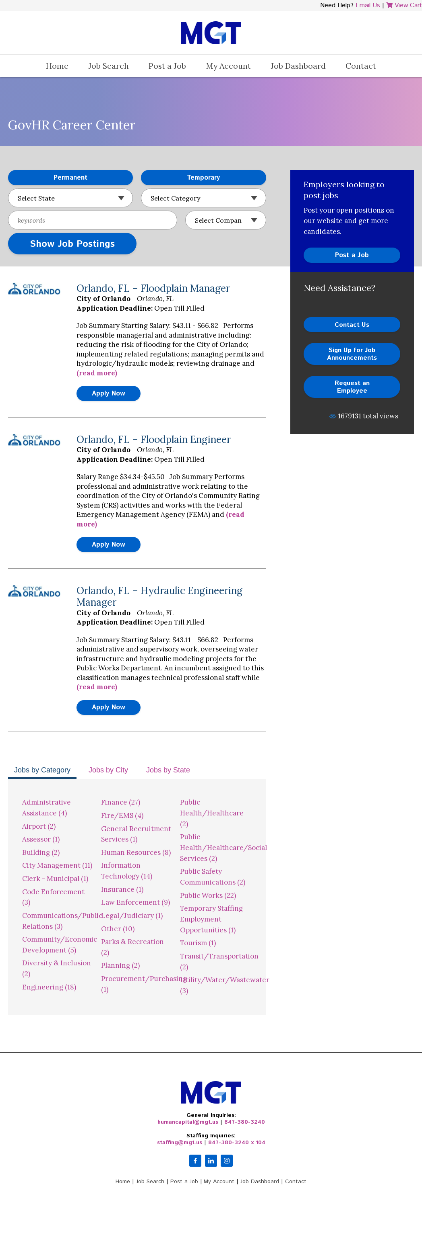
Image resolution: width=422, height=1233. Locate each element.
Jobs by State (168, 770)
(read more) (97, 373)
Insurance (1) (122, 889)
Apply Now (108, 393)
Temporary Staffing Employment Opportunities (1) (211, 919)
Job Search (108, 66)
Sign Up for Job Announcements (352, 354)
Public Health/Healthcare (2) (212, 813)
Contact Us (352, 325)
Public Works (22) (208, 895)
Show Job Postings (72, 244)
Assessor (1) (41, 839)
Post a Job (167, 66)
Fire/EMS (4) (122, 815)
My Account (228, 66)
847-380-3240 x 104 (236, 1143)
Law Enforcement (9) (135, 902)
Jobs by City (108, 770)
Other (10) (117, 928)
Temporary (180, 177)
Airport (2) (39, 826)
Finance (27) (120, 802)
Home (57, 66)
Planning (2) (120, 965)
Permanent (47, 177)
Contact (360, 66)
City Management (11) (57, 865)
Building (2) (41, 852)
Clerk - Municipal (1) (55, 878)
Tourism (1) (198, 942)
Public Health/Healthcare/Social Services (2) (223, 847)
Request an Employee (352, 387)
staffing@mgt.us (179, 1143)
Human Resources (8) (136, 852)
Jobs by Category (42, 770)
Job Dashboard (298, 66)
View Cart (404, 5)
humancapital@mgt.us (187, 1122)
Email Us (368, 5)
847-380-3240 (244, 1122)
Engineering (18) (49, 987)
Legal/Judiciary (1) (132, 915)
